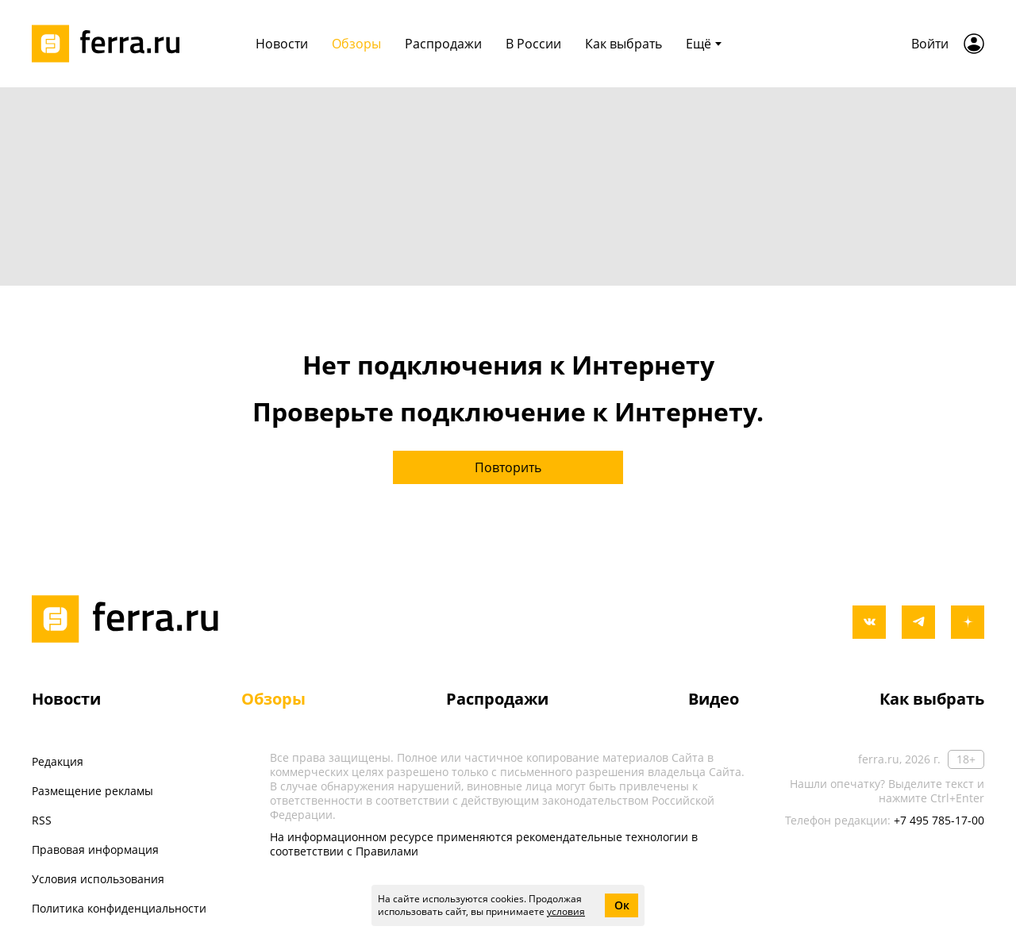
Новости (282, 43)
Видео (713, 698)
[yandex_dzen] (967, 622)
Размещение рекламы (92, 790)
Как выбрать (623, 43)
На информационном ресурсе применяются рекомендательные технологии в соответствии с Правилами (484, 844)
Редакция (57, 761)
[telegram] (918, 622)
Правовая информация (95, 849)
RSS (42, 820)
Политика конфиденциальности (119, 908)
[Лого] (111, 43)
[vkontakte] (869, 622)
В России (533, 43)
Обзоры (356, 43)
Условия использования (98, 878)
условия (566, 911)
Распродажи (443, 43)
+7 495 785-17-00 (939, 820)
